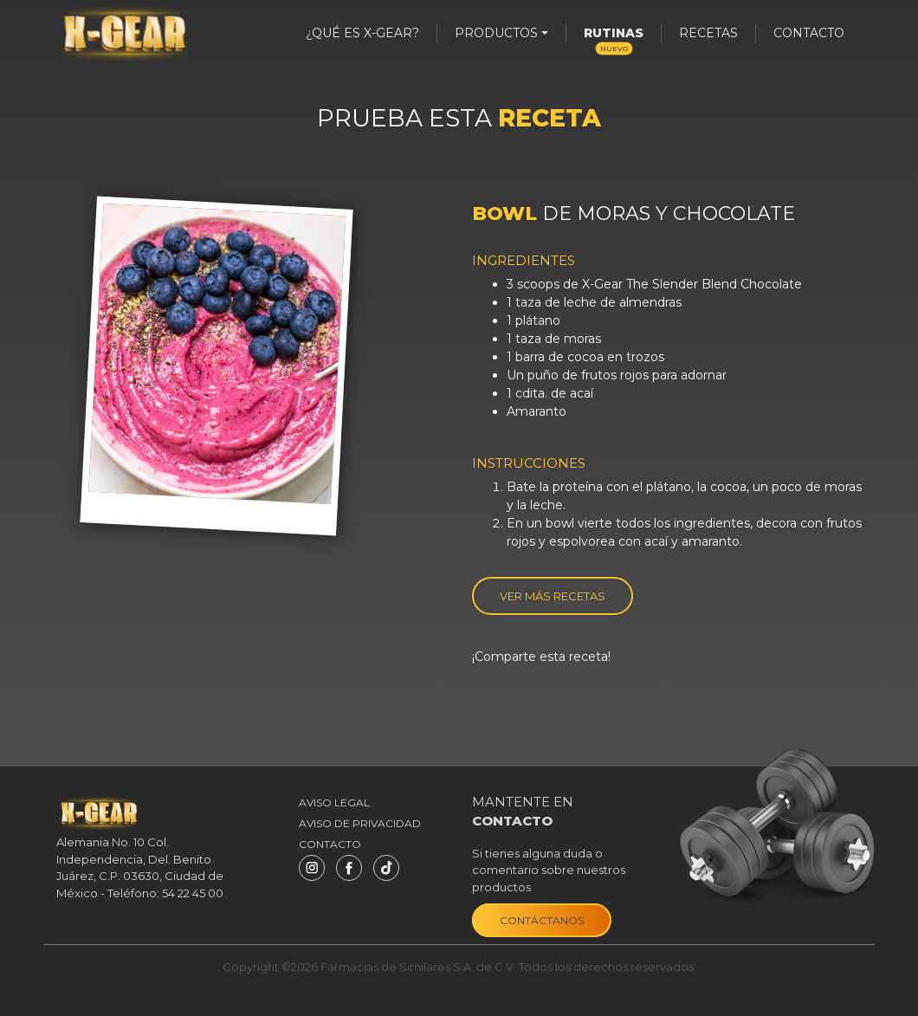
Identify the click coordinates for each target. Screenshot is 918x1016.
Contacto (808, 33)
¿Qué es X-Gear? (362, 33)
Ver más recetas (552, 596)
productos (496, 33)
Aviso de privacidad (360, 823)
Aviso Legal (334, 802)
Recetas (708, 33)
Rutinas (613, 40)
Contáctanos (542, 920)
